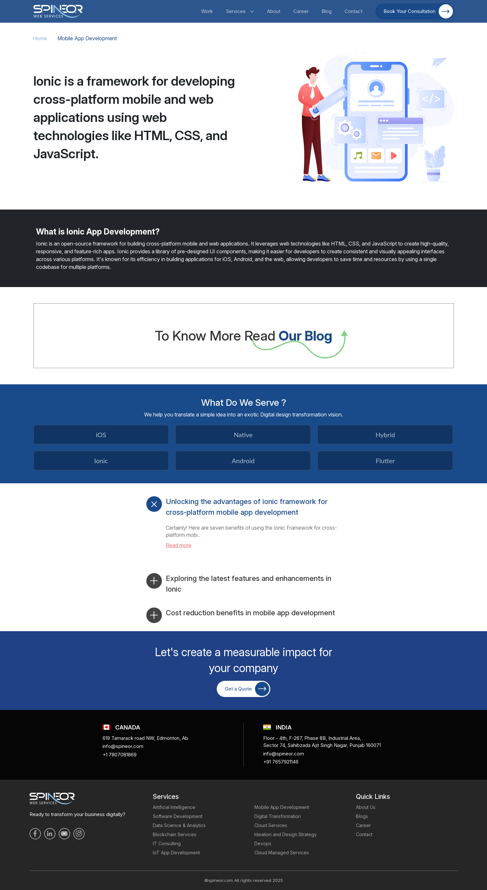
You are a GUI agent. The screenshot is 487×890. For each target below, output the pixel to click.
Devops (262, 843)
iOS (101, 435)
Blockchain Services (174, 834)
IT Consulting (167, 843)
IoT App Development (176, 852)
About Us (365, 807)
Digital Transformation (277, 816)
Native (243, 435)
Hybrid (385, 435)
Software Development (177, 816)
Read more (178, 545)
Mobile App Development (281, 807)
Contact (353, 11)
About (273, 11)
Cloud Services (270, 825)
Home (40, 38)
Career (301, 11)
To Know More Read (243, 335)
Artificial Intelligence (174, 807)
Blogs (362, 816)
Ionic (101, 460)
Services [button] (240, 11)
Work (207, 11)
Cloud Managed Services (281, 852)
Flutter (385, 460)
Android (243, 460)
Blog (327, 11)
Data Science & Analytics (179, 825)
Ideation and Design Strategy (285, 834)
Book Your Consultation (418, 11)
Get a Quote (247, 689)
